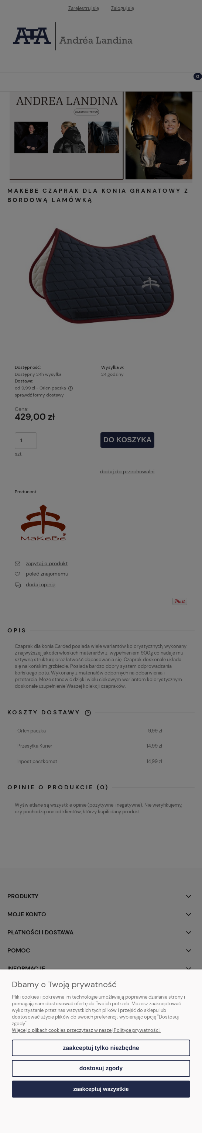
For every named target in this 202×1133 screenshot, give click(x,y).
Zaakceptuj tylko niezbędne (101, 1048)
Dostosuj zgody (101, 1068)
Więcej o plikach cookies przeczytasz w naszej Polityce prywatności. (86, 1030)
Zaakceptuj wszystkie (101, 1089)
